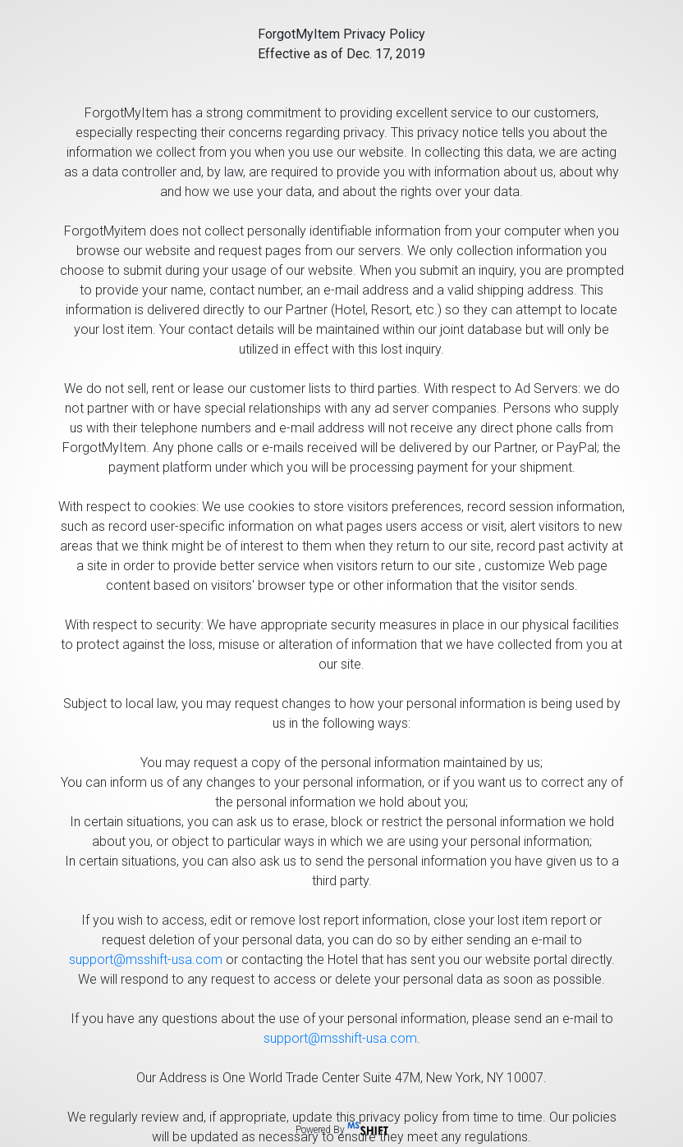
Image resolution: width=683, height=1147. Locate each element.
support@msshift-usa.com (145, 959)
